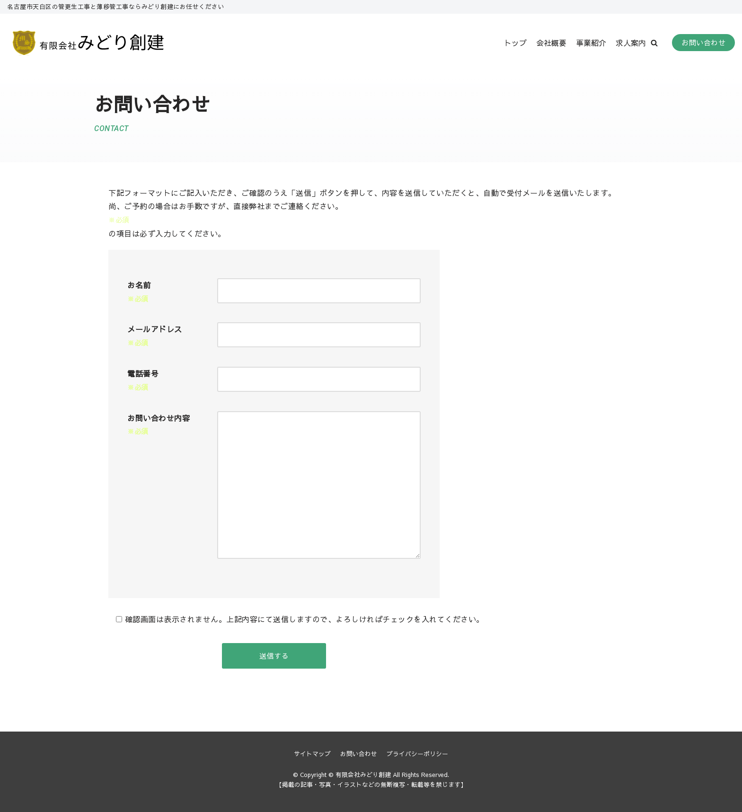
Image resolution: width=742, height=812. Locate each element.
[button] (654, 42)
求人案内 (631, 42)
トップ (515, 42)
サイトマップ (312, 754)
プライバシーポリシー (417, 754)
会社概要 (551, 42)
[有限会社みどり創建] (89, 42)
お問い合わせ (703, 42)
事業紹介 (591, 42)
